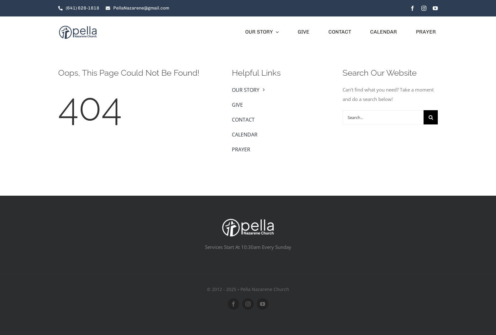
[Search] (431, 117)
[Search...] (383, 117)
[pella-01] (77, 27)
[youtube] (435, 8)
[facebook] (412, 8)
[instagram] (423, 8)
